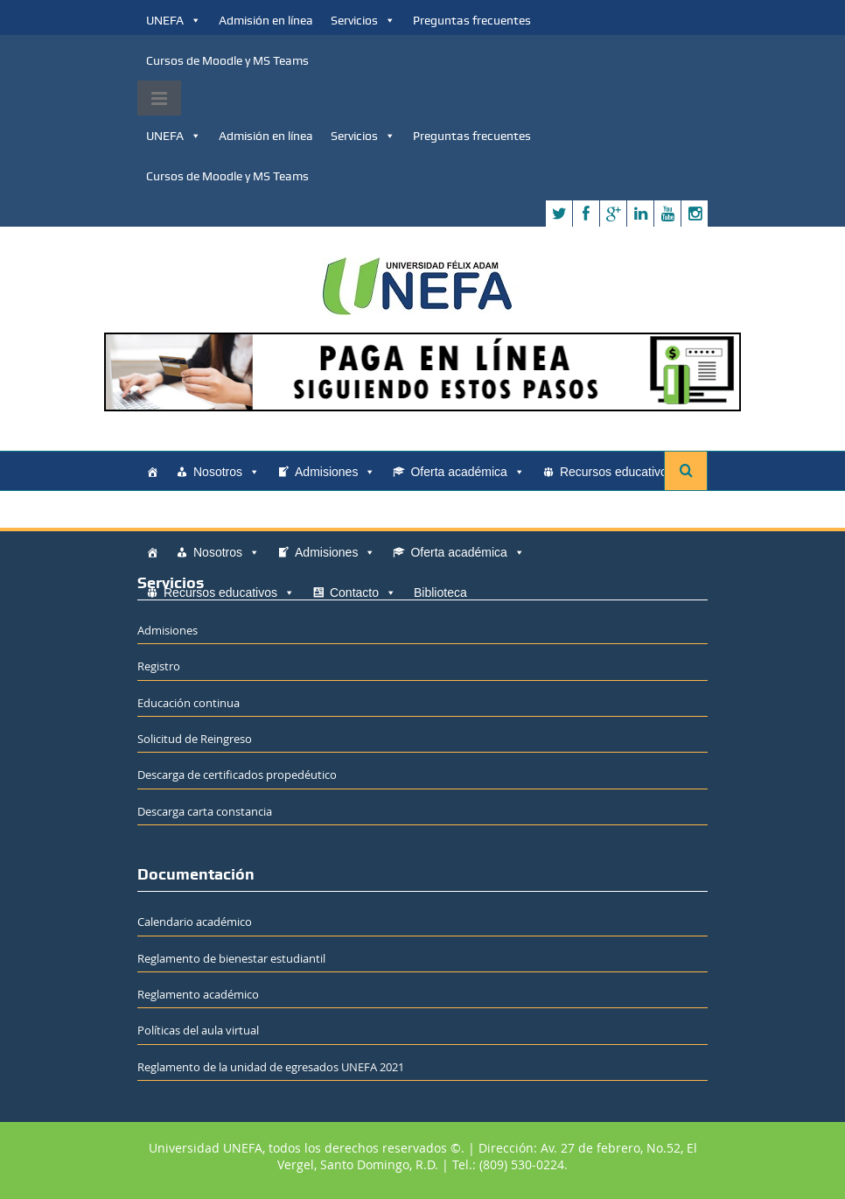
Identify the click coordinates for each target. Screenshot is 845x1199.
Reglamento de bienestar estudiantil (231, 958)
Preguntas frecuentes (472, 20)
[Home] (152, 472)
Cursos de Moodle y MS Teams (227, 60)
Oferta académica (467, 472)
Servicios (363, 20)
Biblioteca (274, 512)
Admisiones (335, 472)
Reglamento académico (198, 994)
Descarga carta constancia (204, 811)
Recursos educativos (625, 472)
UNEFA (173, 20)
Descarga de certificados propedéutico (237, 774)
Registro (158, 666)
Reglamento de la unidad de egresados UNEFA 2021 (270, 1067)
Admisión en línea (266, 20)
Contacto (197, 512)
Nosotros (226, 472)
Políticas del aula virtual (198, 1030)
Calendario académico (194, 921)
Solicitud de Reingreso (194, 739)
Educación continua (188, 703)
